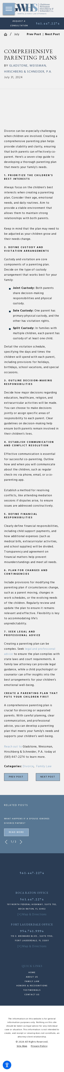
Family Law (44, 766)
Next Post (47, 777)
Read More (16, 832)
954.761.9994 (32, 931)
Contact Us (32, 994)
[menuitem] (32, 972)
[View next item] (21, 842)
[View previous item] (6, 842)
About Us (32, 977)
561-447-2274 (32, 873)
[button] (7, 1065)
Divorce (28, 766)
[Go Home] (7, 34)
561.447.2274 (48, 23)
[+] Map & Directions (32, 914)
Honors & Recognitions (32, 985)
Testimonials (32, 990)
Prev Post (16, 777)
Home (32, 972)
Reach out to (13, 746)
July (16, 34)
